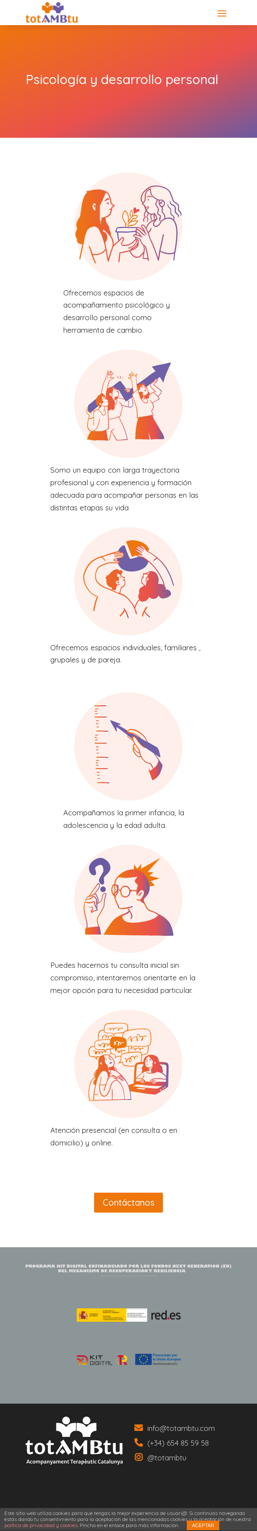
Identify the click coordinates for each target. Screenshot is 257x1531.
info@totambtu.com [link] (181, 1428)
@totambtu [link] (166, 1457)
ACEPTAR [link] (203, 1525)
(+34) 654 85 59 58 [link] (178, 1442)
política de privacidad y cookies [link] (41, 1525)
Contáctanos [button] (128, 1202)
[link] (74, 1441)
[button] (222, 13)
